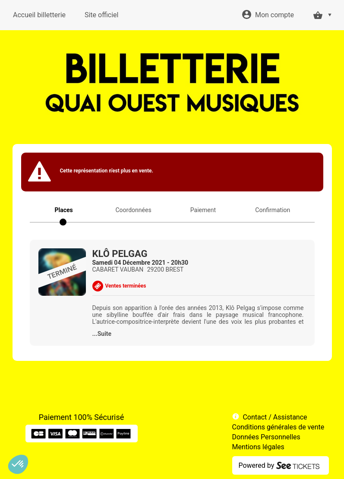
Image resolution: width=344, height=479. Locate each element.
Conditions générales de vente (278, 427)
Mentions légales (258, 447)
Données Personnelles (266, 437)
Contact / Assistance (275, 417)
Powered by (257, 465)
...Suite (102, 333)
